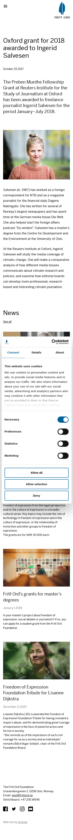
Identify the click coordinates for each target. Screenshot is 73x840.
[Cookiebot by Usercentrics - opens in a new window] (52, 341)
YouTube (30, 809)
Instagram (22, 809)
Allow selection (36, 484)
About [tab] (59, 352)
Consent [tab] (13, 352)
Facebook (5, 809)
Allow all (36, 472)
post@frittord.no (22, 795)
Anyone (22, 822)
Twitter (13, 809)
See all (7, 321)
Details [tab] (36, 352)
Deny (36, 495)
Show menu (7, 6)
